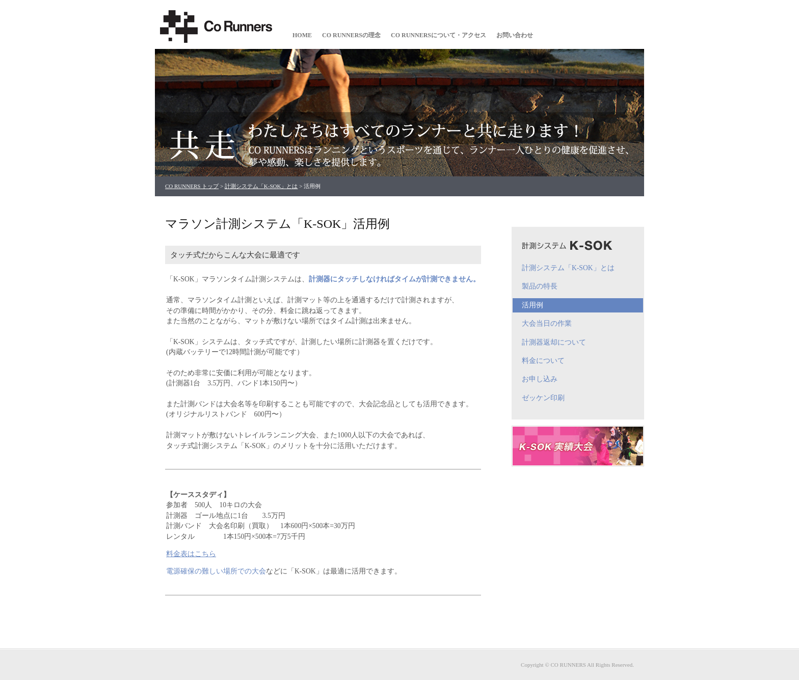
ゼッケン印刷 (543, 398)
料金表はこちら (191, 554)
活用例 (532, 305)
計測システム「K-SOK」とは (261, 186)
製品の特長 (539, 286)
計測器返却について (554, 342)
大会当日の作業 (547, 323)
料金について (543, 360)
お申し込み (539, 379)
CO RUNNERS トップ (192, 186)
